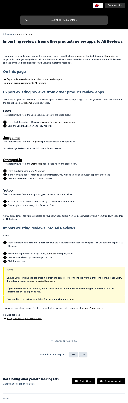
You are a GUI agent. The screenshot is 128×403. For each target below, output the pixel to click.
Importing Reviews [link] (24, 34)
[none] (98, 5)
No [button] (83, 354)
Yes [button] (73, 354)
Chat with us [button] (85, 381)
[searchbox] (64, 20)
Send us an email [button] (113, 381)
